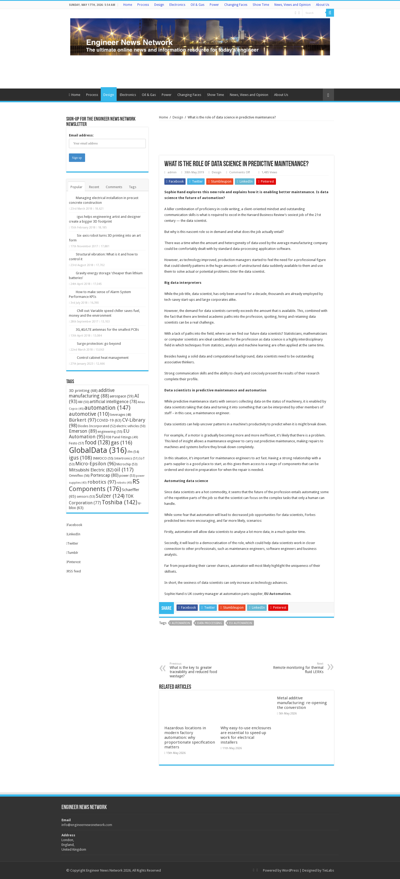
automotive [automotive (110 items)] (89, 414)
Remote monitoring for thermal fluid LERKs (296, 668)
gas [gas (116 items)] (121, 442)
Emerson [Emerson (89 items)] (83, 431)
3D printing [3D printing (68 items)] (83, 390)
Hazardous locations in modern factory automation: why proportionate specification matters (189, 737)
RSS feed (73, 571)
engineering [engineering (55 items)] (110, 432)
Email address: (81, 135)
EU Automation (240, 623)
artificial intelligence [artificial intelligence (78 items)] (113, 401)
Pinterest (73, 562)
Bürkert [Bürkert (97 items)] (82, 420)
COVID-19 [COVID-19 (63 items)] (109, 420)
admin (172, 172)
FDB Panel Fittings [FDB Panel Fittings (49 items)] (122, 437)
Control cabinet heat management (103, 358)
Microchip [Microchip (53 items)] (126, 464)
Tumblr (72, 553)
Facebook (74, 525)
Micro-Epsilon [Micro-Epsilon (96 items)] (95, 463)
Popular (76, 187)
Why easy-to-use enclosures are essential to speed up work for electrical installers (246, 735)
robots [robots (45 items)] (124, 482)
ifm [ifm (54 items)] (133, 452)
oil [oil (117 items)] (124, 469)
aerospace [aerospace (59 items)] (122, 396)
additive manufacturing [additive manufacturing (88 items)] (92, 393)
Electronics (177, 5)
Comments (114, 187)
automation (181, 623)
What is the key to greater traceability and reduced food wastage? (197, 670)
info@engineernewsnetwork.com (86, 825)
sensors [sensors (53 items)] (86, 496)
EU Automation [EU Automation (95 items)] (99, 433)
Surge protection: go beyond (99, 344)
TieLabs (328, 870)
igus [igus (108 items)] (80, 458)
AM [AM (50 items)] (83, 402)
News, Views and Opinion (292, 5)
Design (159, 5)
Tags (132, 187)
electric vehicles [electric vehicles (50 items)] (130, 426)
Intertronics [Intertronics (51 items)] (126, 458)
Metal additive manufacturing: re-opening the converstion (302, 703)
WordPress (290, 870)
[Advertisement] (200, 71)
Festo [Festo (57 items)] (76, 443)
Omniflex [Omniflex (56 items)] (79, 476)
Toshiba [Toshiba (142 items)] (119, 502)
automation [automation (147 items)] (107, 407)
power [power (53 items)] (127, 476)
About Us (322, 5)
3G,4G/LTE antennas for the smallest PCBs (107, 330)
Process (143, 5)
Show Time (261, 5)
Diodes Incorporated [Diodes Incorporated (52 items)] (97, 426)
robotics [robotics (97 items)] (101, 482)
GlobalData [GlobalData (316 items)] (98, 450)
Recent (94, 187)
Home (127, 5)
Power (214, 5)
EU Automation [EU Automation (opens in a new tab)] (277, 594)
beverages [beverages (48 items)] (120, 415)
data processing (209, 623)
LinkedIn (73, 534)
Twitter (72, 543)
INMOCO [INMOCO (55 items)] (103, 458)
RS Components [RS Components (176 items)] (104, 485)
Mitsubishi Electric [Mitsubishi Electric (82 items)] (91, 469)
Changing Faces (235, 5)
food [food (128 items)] (97, 442)
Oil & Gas (197, 5)
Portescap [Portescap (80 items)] (104, 475)
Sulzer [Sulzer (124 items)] (110, 496)
